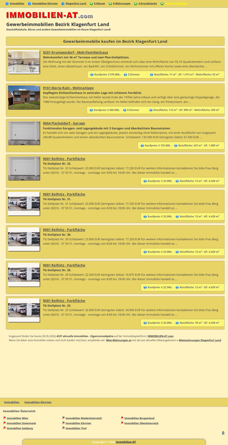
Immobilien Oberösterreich (141, 423)
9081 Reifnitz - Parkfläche (64, 158)
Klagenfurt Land (76, 3)
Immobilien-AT (126, 442)
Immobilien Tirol (76, 428)
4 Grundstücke (147, 3)
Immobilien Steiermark (21, 423)
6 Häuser (99, 3)
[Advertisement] (115, 370)
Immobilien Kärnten (45, 3)
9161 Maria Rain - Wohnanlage (68, 87)
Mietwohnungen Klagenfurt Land (200, 340)
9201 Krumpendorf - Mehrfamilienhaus (75, 52)
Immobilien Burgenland (139, 418)
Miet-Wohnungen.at (119, 340)
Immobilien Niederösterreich (84, 418)
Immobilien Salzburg (20, 428)
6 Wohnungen (122, 3)
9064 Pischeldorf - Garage (64, 123)
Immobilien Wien (17, 418)
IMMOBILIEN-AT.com (161, 336)
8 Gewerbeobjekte (176, 3)
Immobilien (17, 3)
